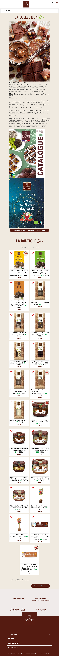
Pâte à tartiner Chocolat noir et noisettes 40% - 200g (19, 450)
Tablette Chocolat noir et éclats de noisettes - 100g (19, 334)
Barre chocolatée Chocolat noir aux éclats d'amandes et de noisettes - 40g (40, 537)
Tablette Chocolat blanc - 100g (19, 421)
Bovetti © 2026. (46, 654)
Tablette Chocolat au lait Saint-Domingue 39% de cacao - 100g (19, 391)
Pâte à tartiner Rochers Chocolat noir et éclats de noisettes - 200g (19, 479)
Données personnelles (29, 654)
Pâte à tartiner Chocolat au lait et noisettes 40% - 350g (40, 479)
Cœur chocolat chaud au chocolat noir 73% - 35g (40, 507)
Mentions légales (14, 654)
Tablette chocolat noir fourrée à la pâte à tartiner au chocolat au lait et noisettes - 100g (18, 304)
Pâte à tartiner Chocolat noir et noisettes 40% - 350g (40, 421)
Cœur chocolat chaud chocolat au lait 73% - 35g (19, 536)
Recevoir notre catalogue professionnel (29, 230)
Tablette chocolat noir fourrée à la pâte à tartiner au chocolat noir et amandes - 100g (40, 273)
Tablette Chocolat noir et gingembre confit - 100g (19, 363)
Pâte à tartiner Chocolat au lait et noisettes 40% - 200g (19, 507)
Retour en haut (40, 586)
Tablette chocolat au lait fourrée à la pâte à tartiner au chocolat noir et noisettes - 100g (19, 273)
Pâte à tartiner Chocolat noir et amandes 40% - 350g (40, 450)
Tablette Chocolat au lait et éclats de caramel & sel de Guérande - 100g (40, 392)
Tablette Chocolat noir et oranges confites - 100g (40, 334)
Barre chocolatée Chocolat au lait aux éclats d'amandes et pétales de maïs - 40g (29, 568)
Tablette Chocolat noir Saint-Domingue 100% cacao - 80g (40, 363)
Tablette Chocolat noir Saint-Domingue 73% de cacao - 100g (40, 302)
